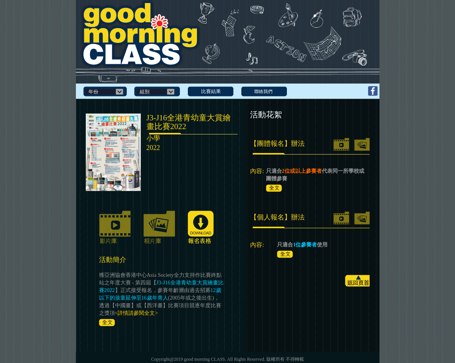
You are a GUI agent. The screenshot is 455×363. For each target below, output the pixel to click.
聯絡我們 (263, 91)
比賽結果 (211, 91)
